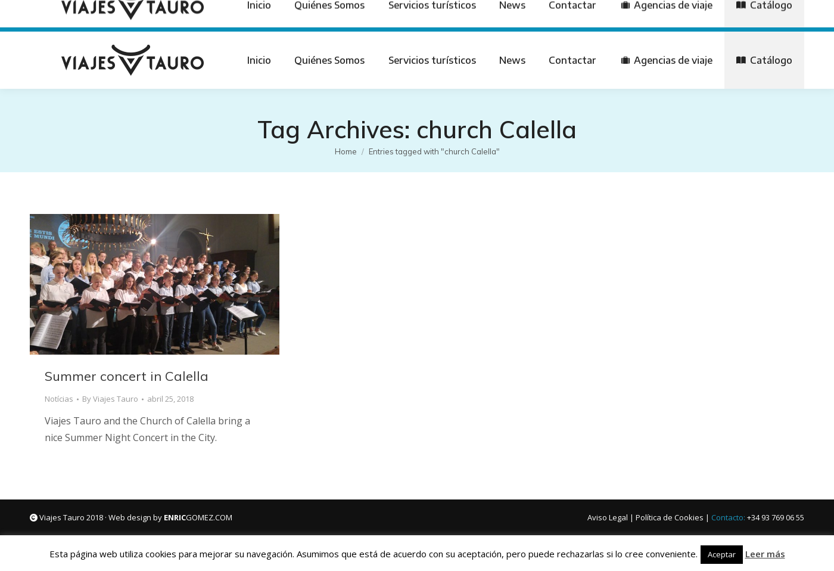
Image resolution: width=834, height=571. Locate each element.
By (110, 398)
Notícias (59, 398)
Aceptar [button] (722, 554)
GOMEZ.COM (198, 517)
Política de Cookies (670, 517)
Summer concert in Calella (126, 376)
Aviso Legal (607, 517)
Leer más (765, 554)
